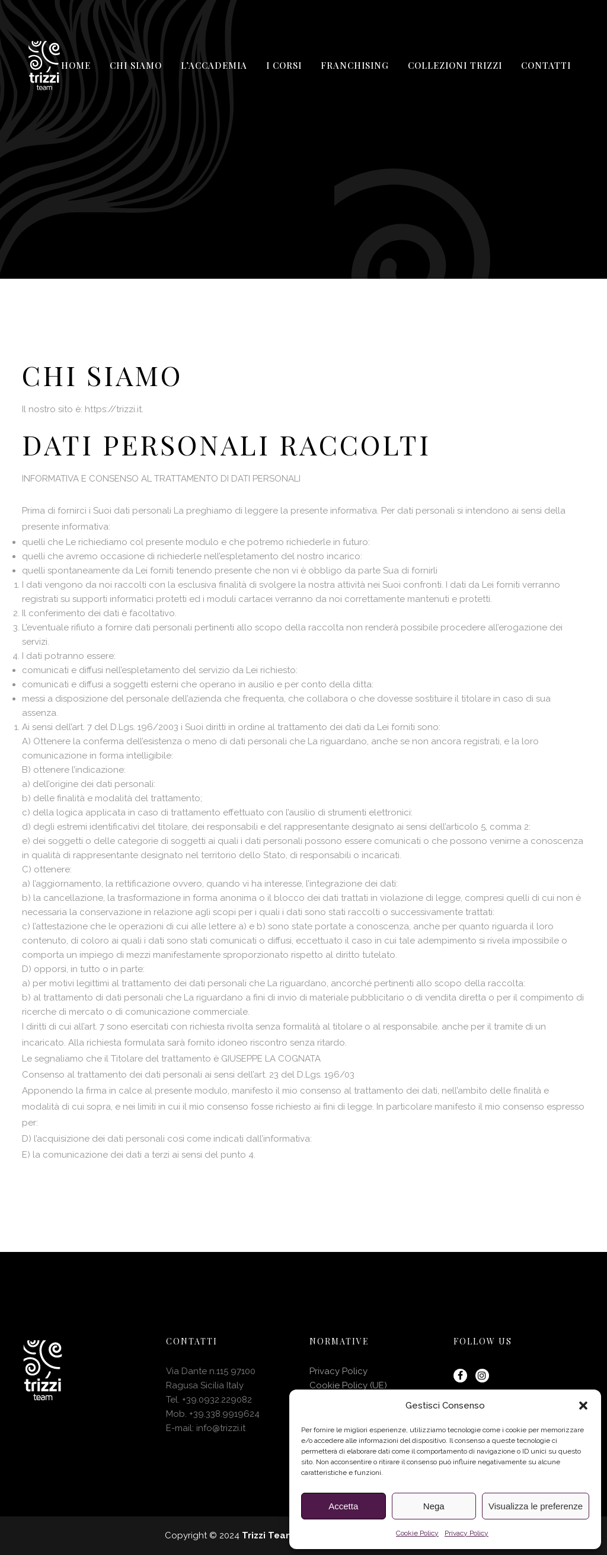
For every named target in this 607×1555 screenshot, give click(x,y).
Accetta (343, 1506)
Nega (434, 1506)
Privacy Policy (466, 1533)
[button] (583, 1405)
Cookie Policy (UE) (348, 1385)
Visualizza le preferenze (535, 1506)
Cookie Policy (417, 1533)
